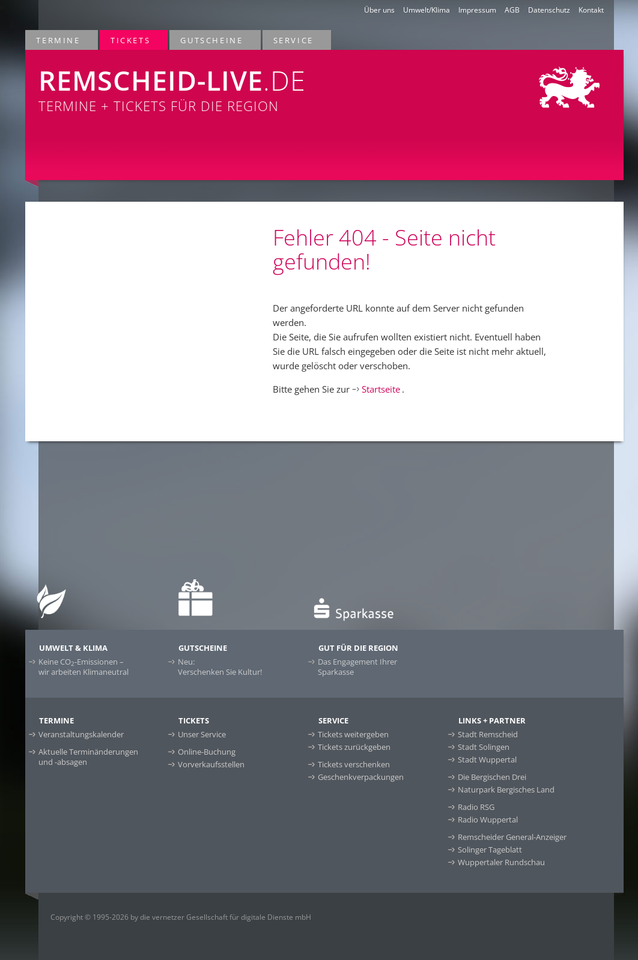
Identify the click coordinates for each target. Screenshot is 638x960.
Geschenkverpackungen (361, 776)
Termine (58, 40)
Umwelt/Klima (426, 10)
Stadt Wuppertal (487, 759)
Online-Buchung (206, 751)
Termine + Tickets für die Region (203, 82)
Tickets (131, 40)
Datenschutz (549, 10)
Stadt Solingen (483, 746)
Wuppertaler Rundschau (501, 862)
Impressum (477, 10)
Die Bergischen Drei (492, 776)
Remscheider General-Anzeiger (512, 837)
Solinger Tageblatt (490, 849)
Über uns (379, 10)
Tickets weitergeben (353, 734)
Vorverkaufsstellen (211, 764)
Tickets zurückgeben (354, 746)
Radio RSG (476, 807)
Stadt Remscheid (488, 734)
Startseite (381, 389)
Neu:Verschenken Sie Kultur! (220, 666)
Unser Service (202, 734)
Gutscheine (212, 40)
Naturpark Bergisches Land (506, 789)
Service (294, 40)
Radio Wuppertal (488, 819)
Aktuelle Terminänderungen (88, 756)
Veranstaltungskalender (81, 734)
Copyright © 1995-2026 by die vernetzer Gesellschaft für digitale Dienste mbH (180, 917)
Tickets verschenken (354, 764)
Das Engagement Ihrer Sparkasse (357, 666)
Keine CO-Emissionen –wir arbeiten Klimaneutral (83, 666)
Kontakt (591, 10)
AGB (512, 10)
